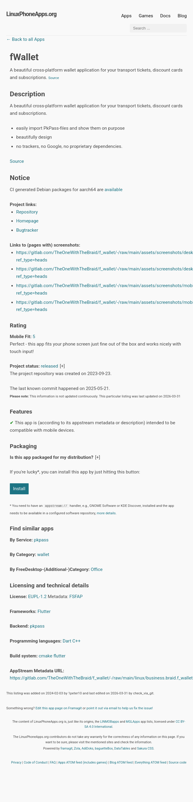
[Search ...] (158, 28)
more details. (106, 513)
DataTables (122, 748)
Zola (77, 748)
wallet (43, 554)
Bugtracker (27, 230)
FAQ (53, 762)
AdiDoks (87, 748)
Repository (27, 212)
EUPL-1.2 (37, 596)
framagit (66, 748)
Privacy (16, 762)
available (114, 189)
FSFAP (75, 596)
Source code (177, 762)
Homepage (27, 221)
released (49, 366)
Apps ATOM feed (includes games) (82, 762)
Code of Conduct (36, 762)
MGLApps (133, 722)
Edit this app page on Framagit (58, 708)
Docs (166, 15)
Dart (67, 641)
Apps (126, 15)
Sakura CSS (145, 748)
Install (19, 488)
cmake (45, 656)
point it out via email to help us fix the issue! (120, 708)
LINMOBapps (109, 722)
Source (53, 78)
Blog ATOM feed (121, 762)
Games (146, 15)
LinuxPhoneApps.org (31, 14)
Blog (182, 15)
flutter (59, 656)
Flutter (44, 611)
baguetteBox (104, 748)
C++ (76, 641)
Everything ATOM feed (150, 762)
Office (97, 569)
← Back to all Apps (25, 39)
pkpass (41, 540)
